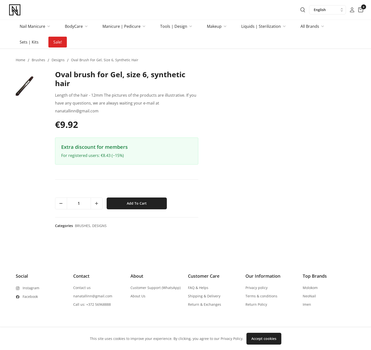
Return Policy (256, 304)
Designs (58, 60)
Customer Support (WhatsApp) (155, 287)
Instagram (31, 288)
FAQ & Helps (198, 287)
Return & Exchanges (204, 304)
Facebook (30, 296)
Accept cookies (263, 338)
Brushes (38, 60)
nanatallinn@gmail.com (92, 296)
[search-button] (302, 9)
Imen (307, 304)
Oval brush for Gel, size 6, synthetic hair (104, 60)
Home (20, 60)
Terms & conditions (261, 296)
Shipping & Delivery (204, 296)
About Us (137, 296)
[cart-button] (360, 9)
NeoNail (309, 296)
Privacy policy (256, 287)
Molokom (310, 287)
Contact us (82, 287)
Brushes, (240, 225)
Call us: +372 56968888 (92, 304)
